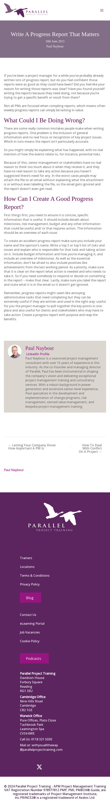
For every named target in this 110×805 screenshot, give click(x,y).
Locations (27, 567)
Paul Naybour (55, 48)
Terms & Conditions (35, 575)
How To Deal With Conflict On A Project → (92, 451)
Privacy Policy (30, 584)
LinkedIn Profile (37, 355)
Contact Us (28, 615)
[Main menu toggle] (102, 11)
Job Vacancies (30, 632)
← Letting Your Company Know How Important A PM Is (31, 448)
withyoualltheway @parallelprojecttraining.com (41, 747)
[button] (26, 767)
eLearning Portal (32, 624)
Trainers (26, 558)
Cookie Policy (29, 641)
